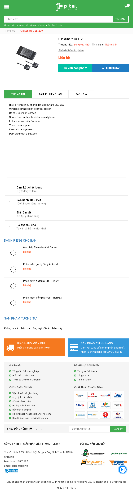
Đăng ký (118, 428)
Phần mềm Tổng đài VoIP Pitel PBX (42, 297)
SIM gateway (30, 25)
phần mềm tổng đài (54, 25)
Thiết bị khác (84, 379)
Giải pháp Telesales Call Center (40, 247)
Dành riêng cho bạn (20, 240)
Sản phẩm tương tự (20, 318)
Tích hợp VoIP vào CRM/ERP (26, 379)
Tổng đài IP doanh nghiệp (25, 371)
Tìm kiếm (120, 19)
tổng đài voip (9, 25)
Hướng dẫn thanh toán (24, 405)
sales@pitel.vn (20, 465)
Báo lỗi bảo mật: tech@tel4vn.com (30, 418)
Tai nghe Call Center (87, 371)
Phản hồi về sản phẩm (71, 50)
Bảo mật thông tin (21, 409)
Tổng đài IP (83, 375)
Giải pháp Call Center (23, 375)
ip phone (20, 25)
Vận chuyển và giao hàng (25, 393)
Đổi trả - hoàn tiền (21, 401)
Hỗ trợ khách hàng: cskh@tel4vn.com (31, 414)
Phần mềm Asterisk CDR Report (41, 281)
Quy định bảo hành (22, 397)
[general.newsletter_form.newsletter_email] (97, 429)
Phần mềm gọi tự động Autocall (40, 264)
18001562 (22, 461)
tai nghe (41, 25)
